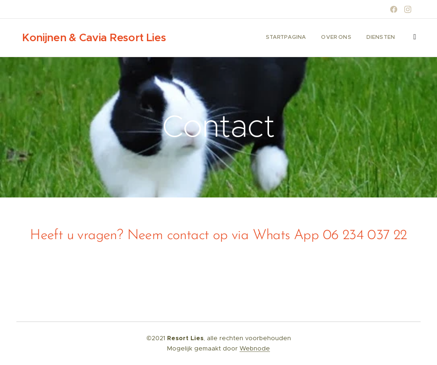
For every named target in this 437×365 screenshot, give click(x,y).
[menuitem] (363, 38)
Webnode (255, 348)
